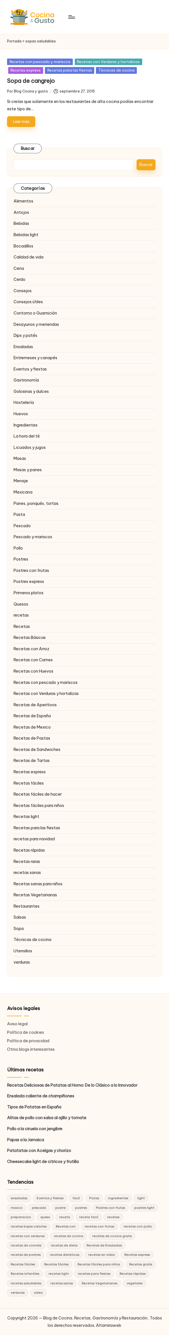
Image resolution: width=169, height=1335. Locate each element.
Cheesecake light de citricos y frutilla (43, 1161)
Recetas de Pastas (32, 738)
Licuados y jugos (30, 447)
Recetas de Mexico (32, 727)
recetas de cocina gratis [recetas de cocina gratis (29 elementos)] (112, 1236)
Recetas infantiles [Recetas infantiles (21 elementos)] (25, 1274)
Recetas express (25, 70)
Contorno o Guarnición (35, 313)
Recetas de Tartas (32, 760)
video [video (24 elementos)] (38, 1293)
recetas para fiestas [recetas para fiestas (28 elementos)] (94, 1274)
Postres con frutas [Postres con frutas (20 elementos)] (110, 1208)
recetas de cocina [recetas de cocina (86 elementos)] (68, 1236)
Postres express (29, 581)
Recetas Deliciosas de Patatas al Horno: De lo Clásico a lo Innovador (72, 1085)
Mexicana (23, 492)
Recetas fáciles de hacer (38, 794)
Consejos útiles (28, 301)
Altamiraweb (108, 1325)
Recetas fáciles (29, 783)
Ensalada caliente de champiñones (40, 1096)
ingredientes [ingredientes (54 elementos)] (118, 1198)
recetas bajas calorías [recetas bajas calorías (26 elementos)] (29, 1226)
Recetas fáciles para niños (39, 805)
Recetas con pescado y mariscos (40, 61)
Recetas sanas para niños (38, 883)
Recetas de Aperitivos (35, 704)
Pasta (19, 514)
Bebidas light (26, 234)
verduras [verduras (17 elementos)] (18, 1293)
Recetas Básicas (30, 637)
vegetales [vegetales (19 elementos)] (134, 1283)
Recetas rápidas (29, 850)
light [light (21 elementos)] (141, 1198)
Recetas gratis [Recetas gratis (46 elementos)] (140, 1264)
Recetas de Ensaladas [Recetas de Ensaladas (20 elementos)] (104, 1245)
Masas (20, 458)
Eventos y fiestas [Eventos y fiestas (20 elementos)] (50, 1198)
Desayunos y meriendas (36, 324)
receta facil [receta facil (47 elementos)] (88, 1217)
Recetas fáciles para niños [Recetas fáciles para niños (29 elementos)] (99, 1264)
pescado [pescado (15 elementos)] (39, 1208)
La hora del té (27, 436)
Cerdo (19, 279)
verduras (22, 962)
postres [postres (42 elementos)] (81, 1208)
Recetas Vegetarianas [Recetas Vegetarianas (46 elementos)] (99, 1283)
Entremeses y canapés (35, 357)
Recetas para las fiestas (69, 70)
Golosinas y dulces (31, 391)
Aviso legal (17, 1023)
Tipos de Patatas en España (34, 1107)
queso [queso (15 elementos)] (45, 1217)
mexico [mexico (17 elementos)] (17, 1208)
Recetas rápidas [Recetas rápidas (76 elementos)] (133, 1274)
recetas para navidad (34, 838)
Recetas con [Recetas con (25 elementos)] (66, 1226)
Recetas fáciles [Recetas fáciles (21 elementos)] (56, 1264)
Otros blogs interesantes (31, 1049)
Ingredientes (26, 425)
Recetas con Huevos (33, 671)
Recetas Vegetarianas (35, 894)
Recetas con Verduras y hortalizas (108, 61)
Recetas (22, 626)
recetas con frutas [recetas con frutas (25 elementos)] (99, 1226)
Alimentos (23, 201)
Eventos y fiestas (30, 369)
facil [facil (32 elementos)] (76, 1198)
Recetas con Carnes (33, 659)
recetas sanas (27, 872)
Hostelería (24, 402)
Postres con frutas (31, 570)
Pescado (22, 525)
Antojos (21, 212)
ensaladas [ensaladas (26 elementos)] (19, 1198)
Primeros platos (28, 592)
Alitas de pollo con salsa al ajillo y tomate (46, 1117)
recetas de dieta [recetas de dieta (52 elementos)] (64, 1245)
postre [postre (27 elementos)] (60, 1208)
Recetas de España (32, 715)
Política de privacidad (28, 1040)
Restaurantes (26, 906)
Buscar (28, 148)
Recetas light (26, 816)
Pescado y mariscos (33, 536)
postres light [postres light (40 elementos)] (144, 1208)
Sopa (19, 928)
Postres (21, 559)
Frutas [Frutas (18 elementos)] (94, 1198)
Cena (19, 268)
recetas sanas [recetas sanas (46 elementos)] (62, 1283)
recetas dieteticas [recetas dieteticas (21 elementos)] (64, 1255)
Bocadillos (23, 246)
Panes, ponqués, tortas (36, 503)
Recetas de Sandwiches (37, 749)
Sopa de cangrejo (31, 80)
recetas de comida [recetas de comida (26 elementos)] (26, 1245)
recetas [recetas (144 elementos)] (113, 1217)
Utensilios (23, 950)
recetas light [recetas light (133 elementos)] (59, 1274)
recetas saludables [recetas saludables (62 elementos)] (26, 1283)
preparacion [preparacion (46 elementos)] (21, 1217)
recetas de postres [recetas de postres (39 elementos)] (26, 1255)
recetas (21, 615)
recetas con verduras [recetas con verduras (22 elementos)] (28, 1236)
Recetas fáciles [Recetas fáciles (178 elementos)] (23, 1264)
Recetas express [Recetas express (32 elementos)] (137, 1255)
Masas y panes (28, 469)
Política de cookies (25, 1032)
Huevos (21, 413)
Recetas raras (27, 861)
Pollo (18, 548)
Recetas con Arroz (31, 648)
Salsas (20, 917)
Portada (14, 41)
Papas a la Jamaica (25, 1139)
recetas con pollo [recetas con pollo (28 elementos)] (138, 1226)
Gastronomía (26, 380)
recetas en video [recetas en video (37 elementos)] (101, 1255)
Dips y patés (25, 335)
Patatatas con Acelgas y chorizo (39, 1150)
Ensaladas (23, 346)
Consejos (23, 290)
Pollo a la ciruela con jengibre (34, 1128)
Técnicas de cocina (116, 70)
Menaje (21, 480)
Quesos (21, 604)
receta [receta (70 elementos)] (64, 1217)
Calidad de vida (28, 257)
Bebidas (21, 223)
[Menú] (71, 17)
